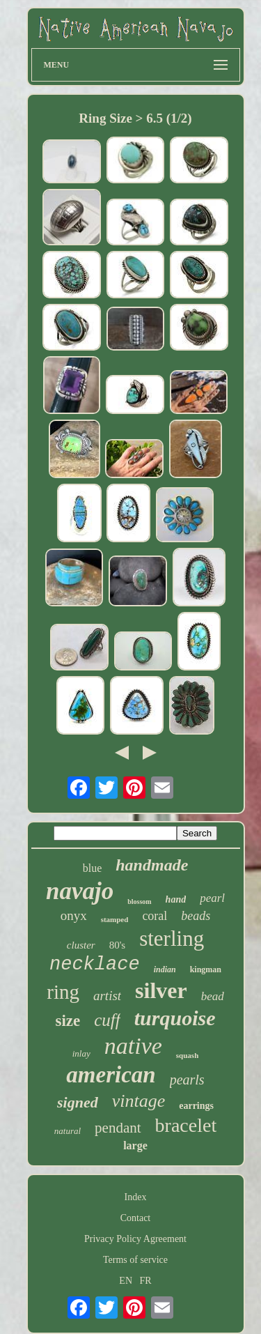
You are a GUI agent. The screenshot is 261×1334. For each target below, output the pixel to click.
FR (146, 1280)
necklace (94, 964)
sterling (171, 938)
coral (154, 916)
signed (77, 1102)
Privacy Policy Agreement (135, 1239)
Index (136, 1197)
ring (63, 992)
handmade (152, 865)
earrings (196, 1106)
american (110, 1074)
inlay (81, 1053)
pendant (118, 1127)
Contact (135, 1218)
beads (195, 916)
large (135, 1145)
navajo (79, 891)
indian (165, 969)
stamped (115, 919)
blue (92, 868)
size (68, 1020)
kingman (205, 969)
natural (67, 1131)
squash (187, 1055)
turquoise (175, 1017)
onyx (74, 915)
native (133, 1046)
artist (107, 995)
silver (161, 990)
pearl (212, 898)
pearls (187, 1079)
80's (117, 945)
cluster (81, 945)
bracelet (186, 1125)
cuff (107, 1020)
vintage (139, 1101)
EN (125, 1280)
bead (212, 996)
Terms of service (135, 1260)
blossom (139, 901)
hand (176, 899)
